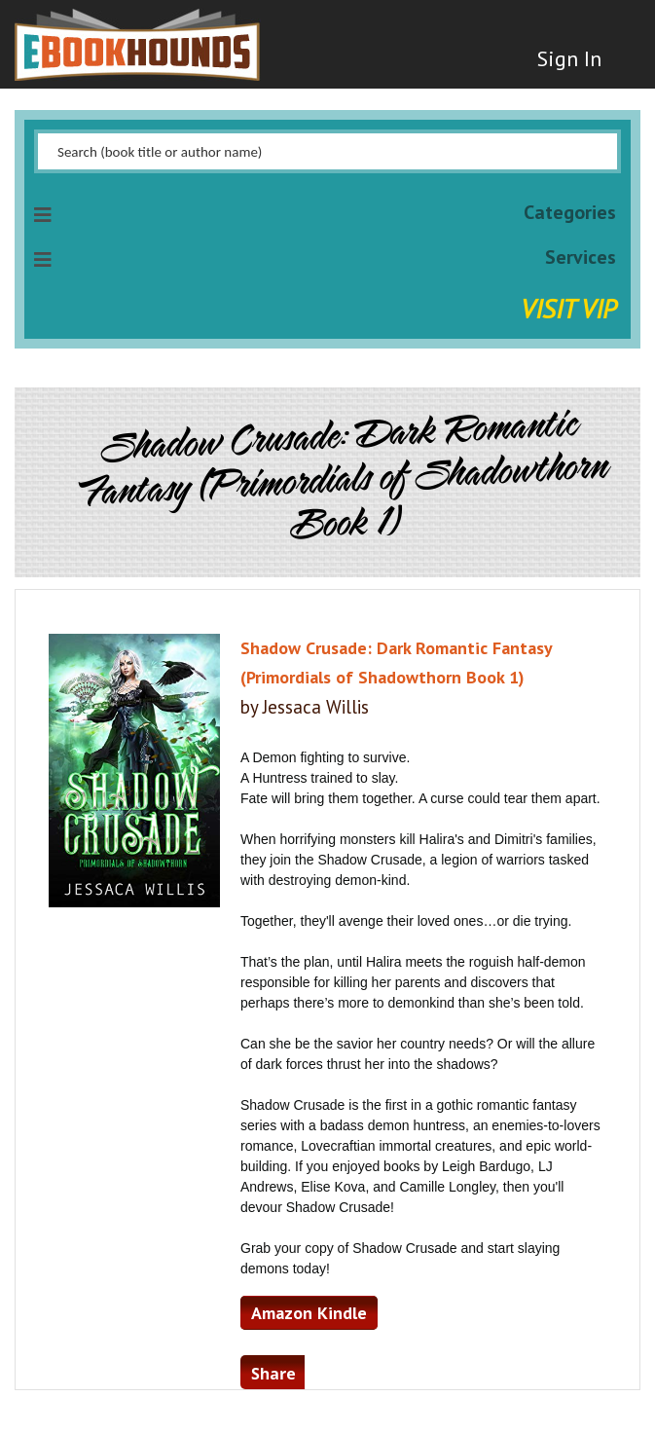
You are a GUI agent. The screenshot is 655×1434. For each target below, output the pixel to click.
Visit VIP (568, 308)
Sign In (569, 58)
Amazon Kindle (309, 1313)
